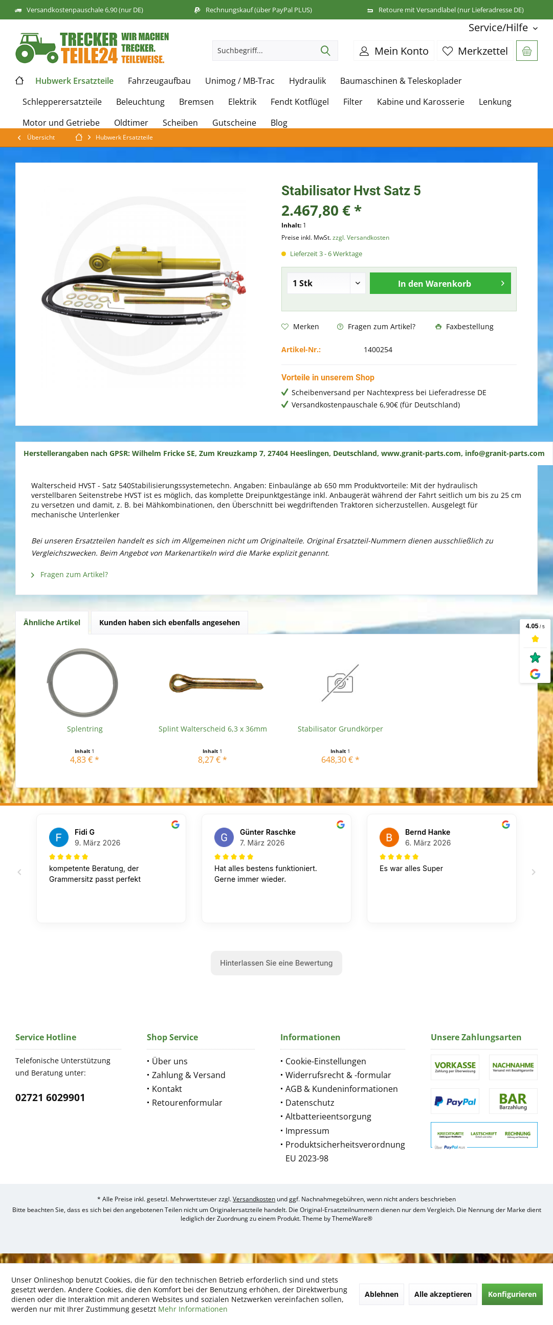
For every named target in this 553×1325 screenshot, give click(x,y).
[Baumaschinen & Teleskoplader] (401, 81)
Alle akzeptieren (443, 1294)
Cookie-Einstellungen (325, 1061)
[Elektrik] (242, 102)
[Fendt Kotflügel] (299, 102)
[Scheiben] (180, 122)
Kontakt (167, 1088)
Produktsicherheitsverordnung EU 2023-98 (345, 1151)
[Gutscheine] (234, 122)
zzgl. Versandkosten (361, 237)
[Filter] (353, 102)
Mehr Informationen (193, 1309)
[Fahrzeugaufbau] (159, 81)
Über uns (170, 1061)
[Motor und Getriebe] (61, 122)
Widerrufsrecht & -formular (338, 1075)
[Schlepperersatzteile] (62, 102)
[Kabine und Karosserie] (421, 102)
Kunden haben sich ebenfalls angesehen (169, 622)
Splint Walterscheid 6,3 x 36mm (213, 729)
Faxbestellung (464, 326)
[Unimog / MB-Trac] (240, 81)
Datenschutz (310, 1102)
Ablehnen (382, 1294)
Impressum (307, 1130)
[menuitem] (499, 27)
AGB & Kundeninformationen (341, 1088)
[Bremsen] (196, 102)
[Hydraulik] (307, 81)
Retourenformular (187, 1102)
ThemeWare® (352, 1218)
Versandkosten (254, 1199)
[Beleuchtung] (140, 102)
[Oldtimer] (131, 122)
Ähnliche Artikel (52, 622)
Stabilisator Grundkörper (340, 729)
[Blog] (279, 122)
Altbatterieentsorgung (328, 1116)
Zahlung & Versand (189, 1075)
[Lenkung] (495, 102)
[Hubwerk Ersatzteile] (74, 81)
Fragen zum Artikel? (376, 326)
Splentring (85, 729)
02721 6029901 (50, 1097)
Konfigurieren (512, 1294)
